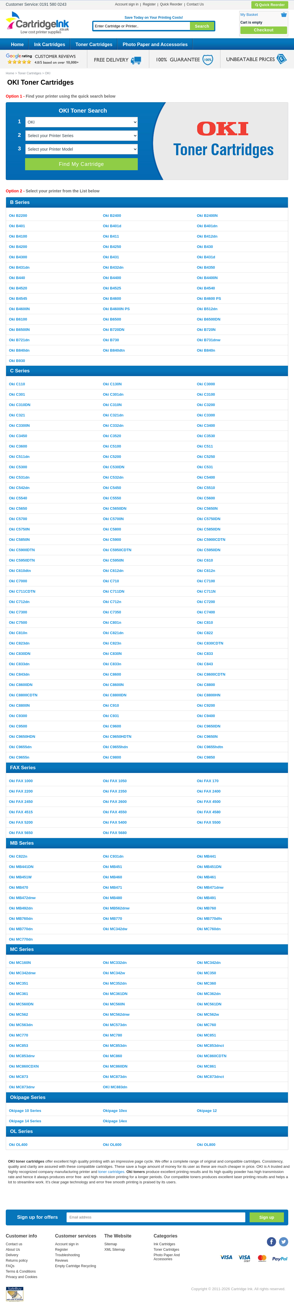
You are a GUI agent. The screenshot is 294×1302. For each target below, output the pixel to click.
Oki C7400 (206, 612)
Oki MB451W (20, 877)
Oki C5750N (19, 529)
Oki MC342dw (115, 929)
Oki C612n (206, 570)
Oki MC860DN (115, 1066)
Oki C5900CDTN (211, 539)
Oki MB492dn (21, 908)
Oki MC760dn (208, 929)
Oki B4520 (18, 288)
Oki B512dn (207, 309)
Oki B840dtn (114, 350)
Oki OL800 (206, 1144)
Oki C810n (18, 633)
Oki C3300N (19, 425)
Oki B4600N (19, 309)
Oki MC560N (114, 1004)
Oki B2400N (207, 215)
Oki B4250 (112, 247)
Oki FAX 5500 (208, 822)
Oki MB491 (206, 898)
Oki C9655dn (20, 747)
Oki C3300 (206, 415)
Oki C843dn (19, 674)
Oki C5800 (112, 529)
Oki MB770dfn (209, 918)
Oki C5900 (112, 539)
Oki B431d (206, 257)
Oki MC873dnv (22, 1087)
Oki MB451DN (209, 867)
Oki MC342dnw (22, 973)
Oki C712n (112, 602)
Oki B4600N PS (116, 309)
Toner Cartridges (94, 44)
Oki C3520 (112, 436)
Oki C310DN (19, 405)
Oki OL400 (18, 1144)
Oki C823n (112, 643)
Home (17, 44)
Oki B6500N (19, 329)
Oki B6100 (18, 319)
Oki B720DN (113, 329)
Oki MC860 (112, 1056)
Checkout (264, 30)
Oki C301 (17, 394)
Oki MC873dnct (210, 1076)
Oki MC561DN (209, 1004)
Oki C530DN (113, 467)
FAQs (10, 1266)
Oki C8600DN (21, 685)
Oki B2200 (18, 215)
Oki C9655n (19, 757)
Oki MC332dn (115, 962)
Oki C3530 (206, 436)
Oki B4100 (18, 236)
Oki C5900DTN (22, 550)
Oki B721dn (19, 340)
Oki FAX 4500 (208, 801)
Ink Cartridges (49, 44)
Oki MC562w (208, 1014)
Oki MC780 (112, 1035)
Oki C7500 (18, 622)
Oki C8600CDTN (211, 674)
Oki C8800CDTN (23, 695)
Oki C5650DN (115, 508)
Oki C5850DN (208, 529)
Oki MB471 (112, 887)
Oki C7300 (18, 612)
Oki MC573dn (115, 1025)
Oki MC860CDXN (24, 1066)
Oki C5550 (112, 498)
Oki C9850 (206, 757)
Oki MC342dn (208, 962)
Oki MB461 (206, 877)
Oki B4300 (18, 257)
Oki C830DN (19, 653)
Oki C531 (205, 467)
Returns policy (17, 1261)
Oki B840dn (19, 350)
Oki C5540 (18, 498)
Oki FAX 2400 (208, 791)
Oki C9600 (112, 726)
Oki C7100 (206, 581)
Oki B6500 (112, 319)
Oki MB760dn (21, 918)
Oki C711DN (113, 591)
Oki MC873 (18, 1076)
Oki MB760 (206, 908)
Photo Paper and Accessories (155, 44)
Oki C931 (111, 716)
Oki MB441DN (21, 867)
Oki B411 (111, 236)
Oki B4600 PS (209, 298)
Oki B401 (17, 226)
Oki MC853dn (115, 1045)
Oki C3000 (206, 384)
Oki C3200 (206, 405)
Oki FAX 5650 (21, 833)
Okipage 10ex (115, 1110)
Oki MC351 (18, 983)
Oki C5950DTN (22, 560)
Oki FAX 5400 (115, 822)
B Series (20, 202)
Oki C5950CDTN (117, 550)
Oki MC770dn (21, 939)
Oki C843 (205, 664)
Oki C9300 (18, 716)
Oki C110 (17, 384)
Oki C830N (112, 653)
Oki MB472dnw (22, 898)
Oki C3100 (206, 394)
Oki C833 (205, 653)
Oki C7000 (18, 581)
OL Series (21, 1131)
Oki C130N (112, 384)
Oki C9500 (18, 726)
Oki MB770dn (21, 929)
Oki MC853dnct (210, 1045)
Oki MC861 (206, 1066)
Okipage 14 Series (25, 1121)
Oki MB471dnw (210, 887)
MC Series (22, 949)
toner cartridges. (112, 1172)
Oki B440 (17, 278)
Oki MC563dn (21, 1025)
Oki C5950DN (208, 550)
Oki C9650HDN (22, 736)
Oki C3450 (18, 436)
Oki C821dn (113, 633)
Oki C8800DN (115, 695)
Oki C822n (18, 856)
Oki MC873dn (115, 1076)
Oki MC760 (206, 1025)
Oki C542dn (19, 488)
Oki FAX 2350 (115, 791)
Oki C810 (205, 622)
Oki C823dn (19, 643)
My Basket (249, 14)
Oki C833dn (19, 664)
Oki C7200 (206, 602)
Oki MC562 (18, 1014)
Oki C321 (17, 415)
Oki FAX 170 (207, 781)
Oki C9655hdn (115, 747)
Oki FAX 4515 (21, 812)
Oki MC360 (206, 983)
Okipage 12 (207, 1110)
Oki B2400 (112, 215)
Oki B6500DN (208, 319)
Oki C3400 (206, 425)
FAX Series (23, 767)
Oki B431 (111, 257)
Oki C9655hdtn (210, 747)
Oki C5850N (19, 539)
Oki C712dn (19, 602)
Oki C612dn (113, 570)
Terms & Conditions (21, 1271)
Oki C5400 (206, 477)
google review (43, 59)
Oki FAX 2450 (21, 801)
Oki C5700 (18, 519)
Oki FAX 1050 (115, 781)
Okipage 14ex (115, 1121)
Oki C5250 (206, 456)
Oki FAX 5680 (115, 833)
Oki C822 (205, 633)
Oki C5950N (113, 560)
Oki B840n (206, 350)
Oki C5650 (18, 508)
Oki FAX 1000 (21, 781)
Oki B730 (111, 340)
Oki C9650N (207, 736)
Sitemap (110, 1244)
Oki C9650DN (208, 726)
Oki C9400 (206, 716)
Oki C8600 (112, 674)
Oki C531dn (19, 477)
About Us (13, 1250)
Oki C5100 (112, 446)
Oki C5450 (112, 488)
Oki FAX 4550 (115, 812)
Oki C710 (111, 581)
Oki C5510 (206, 488)
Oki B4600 (112, 298)
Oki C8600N (113, 685)
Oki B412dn (207, 236)
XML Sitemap (114, 1250)
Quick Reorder (270, 5)
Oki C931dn (113, 856)
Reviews (61, 1261)
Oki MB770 (112, 918)
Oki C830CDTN (210, 643)
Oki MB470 (18, 887)
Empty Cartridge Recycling (75, 1266)
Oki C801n (112, 622)
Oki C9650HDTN (117, 736)
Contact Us (195, 4)
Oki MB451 (112, 867)
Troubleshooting (67, 1255)
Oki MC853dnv (22, 1056)
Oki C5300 (18, 467)
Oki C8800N (19, 705)
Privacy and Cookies (21, 1277)
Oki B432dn (113, 267)
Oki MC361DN (115, 994)
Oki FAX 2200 (21, 791)
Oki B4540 (206, 288)
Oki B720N (206, 329)
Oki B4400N (207, 278)
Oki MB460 (112, 877)
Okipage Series (28, 1097)
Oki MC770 (18, 1035)
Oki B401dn (207, 226)
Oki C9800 (112, 757)
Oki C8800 (206, 685)
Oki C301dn (113, 394)
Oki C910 (111, 705)
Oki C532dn (113, 477)
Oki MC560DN (21, 1004)
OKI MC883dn (115, 1087)
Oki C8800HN (208, 695)
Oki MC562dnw (116, 1014)
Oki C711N (206, 591)
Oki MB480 (112, 898)
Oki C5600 (206, 498)
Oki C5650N (207, 508)
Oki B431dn (19, 267)
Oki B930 (17, 361)
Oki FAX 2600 (115, 801)
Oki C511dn (19, 456)
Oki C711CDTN (22, 591)
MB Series (22, 843)
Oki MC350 (206, 973)
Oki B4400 (112, 278)
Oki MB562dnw (116, 908)
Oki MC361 (18, 994)
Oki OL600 (112, 1144)
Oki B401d (112, 226)
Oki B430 (205, 247)
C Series (20, 371)
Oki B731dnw (208, 340)
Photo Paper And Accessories (167, 1257)
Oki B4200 (18, 247)
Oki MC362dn (208, 994)
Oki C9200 (206, 705)
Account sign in (126, 4)
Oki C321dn (113, 415)
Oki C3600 (18, 446)
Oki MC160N (20, 962)
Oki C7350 (112, 612)
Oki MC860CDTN (212, 1056)
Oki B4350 (206, 267)
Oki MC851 (206, 1035)
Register (149, 4)
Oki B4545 (18, 298)
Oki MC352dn (115, 983)
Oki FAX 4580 (208, 812)
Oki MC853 (18, 1045)
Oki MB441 (206, 856)
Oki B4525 (112, 288)
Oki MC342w (114, 973)
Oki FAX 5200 (21, 822)
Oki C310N (112, 405)
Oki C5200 (112, 456)
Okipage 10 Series (25, 1110)
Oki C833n (112, 664)
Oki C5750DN (208, 519)
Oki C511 (205, 446)
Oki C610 (205, 560)
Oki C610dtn (20, 570)
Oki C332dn (113, 425)
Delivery (12, 1255)
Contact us (14, 1244)
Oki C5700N (113, 519)
